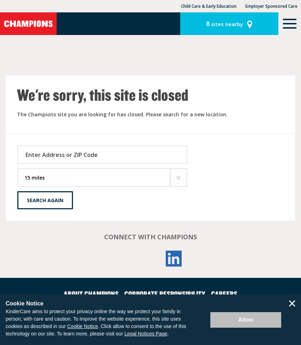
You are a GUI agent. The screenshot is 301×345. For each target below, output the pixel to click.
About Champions (91, 294)
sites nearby (224, 23)
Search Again (45, 200)
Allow (246, 320)
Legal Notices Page (145, 334)
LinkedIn (174, 259)
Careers (224, 294)
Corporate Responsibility (164, 294)
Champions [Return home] (28, 23)
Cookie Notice (82, 326)
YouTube (150, 259)
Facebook (127, 259)
